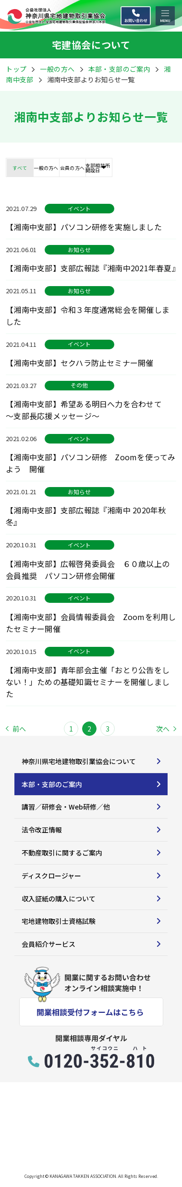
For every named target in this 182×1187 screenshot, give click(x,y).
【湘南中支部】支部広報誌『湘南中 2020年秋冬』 (86, 516)
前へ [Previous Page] (16, 728)
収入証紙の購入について (59, 898)
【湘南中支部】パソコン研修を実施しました (84, 227)
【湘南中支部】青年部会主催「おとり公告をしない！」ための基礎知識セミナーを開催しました (88, 681)
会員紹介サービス (48, 944)
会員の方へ (72, 167)
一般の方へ (57, 69)
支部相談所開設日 (97, 168)
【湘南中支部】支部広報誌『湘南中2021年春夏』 (91, 268)
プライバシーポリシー (89, 1148)
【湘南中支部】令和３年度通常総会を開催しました (88, 315)
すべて (19, 167)
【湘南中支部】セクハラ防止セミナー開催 (83, 362)
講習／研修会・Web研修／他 (66, 806)
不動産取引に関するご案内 (62, 852)
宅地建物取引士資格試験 (59, 921)
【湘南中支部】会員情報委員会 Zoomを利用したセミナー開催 (91, 622)
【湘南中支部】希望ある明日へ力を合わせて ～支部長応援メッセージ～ (88, 410)
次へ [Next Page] (166, 728)
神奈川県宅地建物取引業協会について (79, 761)
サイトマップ (25, 1148)
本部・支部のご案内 (52, 784)
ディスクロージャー (51, 875)
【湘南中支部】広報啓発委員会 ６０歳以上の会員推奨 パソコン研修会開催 (88, 569)
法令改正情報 (42, 829)
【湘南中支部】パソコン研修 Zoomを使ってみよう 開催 (91, 463)
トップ (16, 69)
